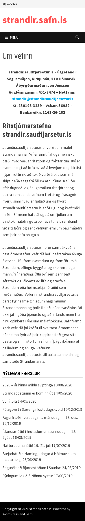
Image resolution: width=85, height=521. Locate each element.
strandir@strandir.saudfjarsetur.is (42, 98)
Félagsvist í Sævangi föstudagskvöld (32, 409)
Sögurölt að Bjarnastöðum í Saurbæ (31, 467)
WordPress (10, 514)
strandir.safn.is (34, 20)
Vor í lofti (9, 401)
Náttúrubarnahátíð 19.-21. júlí (26, 445)
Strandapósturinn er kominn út (27, 393)
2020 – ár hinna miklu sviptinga (27, 385)
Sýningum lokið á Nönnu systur (27, 475)
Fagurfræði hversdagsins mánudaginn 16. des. (40, 417)
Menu (11, 37)
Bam (29, 514)
